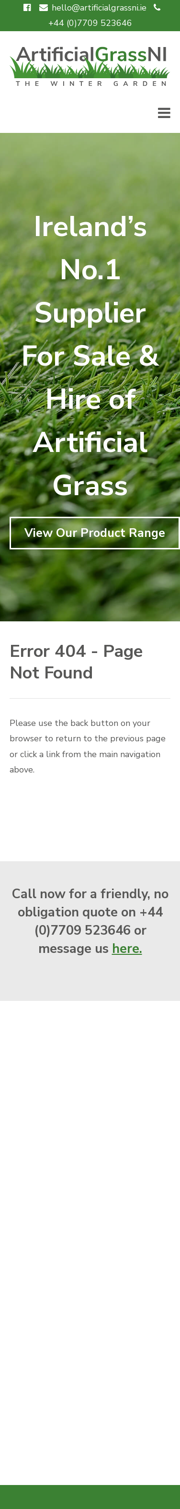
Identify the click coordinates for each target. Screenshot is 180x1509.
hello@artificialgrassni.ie (99, 7)
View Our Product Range (94, 533)
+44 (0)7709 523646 (90, 23)
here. (127, 949)
